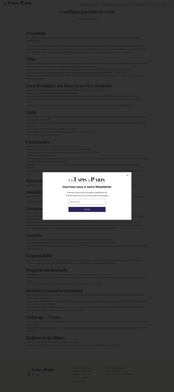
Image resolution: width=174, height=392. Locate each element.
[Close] (127, 175)
